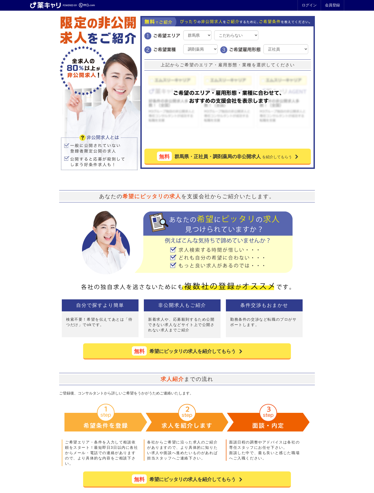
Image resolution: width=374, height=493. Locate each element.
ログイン (309, 5)
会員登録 (332, 5)
